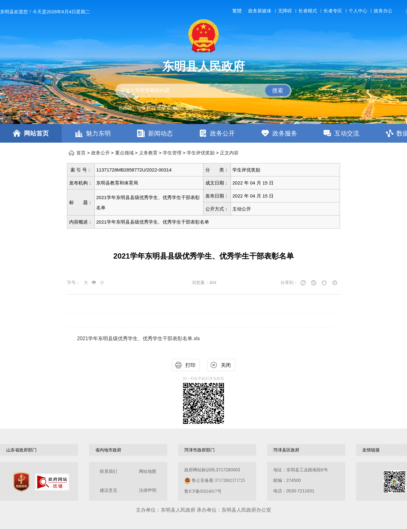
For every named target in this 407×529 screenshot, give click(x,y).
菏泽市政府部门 (199, 449)
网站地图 (147, 471)
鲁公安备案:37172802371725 (218, 480)
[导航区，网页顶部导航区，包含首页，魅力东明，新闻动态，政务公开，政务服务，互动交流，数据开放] (203, 133)
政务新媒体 (259, 10)
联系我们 (108, 471)
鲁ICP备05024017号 (202, 491)
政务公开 (222, 133)
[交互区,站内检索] (203, 91)
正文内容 (229, 152)
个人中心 (358, 10)
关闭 (226, 365)
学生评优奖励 (201, 152)
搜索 (277, 90)
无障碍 (285, 10)
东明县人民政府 (203, 66)
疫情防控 (175, 107)
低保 (161, 107)
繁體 (237, 10)
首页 (81, 152)
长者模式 (307, 10)
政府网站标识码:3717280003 (214, 480)
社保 (141, 107)
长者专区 (333, 10)
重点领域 (124, 152)
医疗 (151, 107)
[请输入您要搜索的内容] (203, 91)
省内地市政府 (108, 449)
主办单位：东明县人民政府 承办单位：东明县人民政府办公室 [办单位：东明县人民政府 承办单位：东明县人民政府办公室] (203, 510)
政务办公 (383, 10)
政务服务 (284, 133)
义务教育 (148, 152)
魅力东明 (98, 133)
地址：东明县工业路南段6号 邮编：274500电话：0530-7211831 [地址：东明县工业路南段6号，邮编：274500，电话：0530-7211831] (300, 480)
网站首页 (36, 133)
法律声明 (147, 490)
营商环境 (194, 107)
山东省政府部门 (21, 449)
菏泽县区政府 (286, 449)
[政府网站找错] (52, 482)
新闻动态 (160, 133)
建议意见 (108, 490)
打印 (190, 365)
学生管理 (172, 152)
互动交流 (346, 133)
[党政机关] (21, 481)
